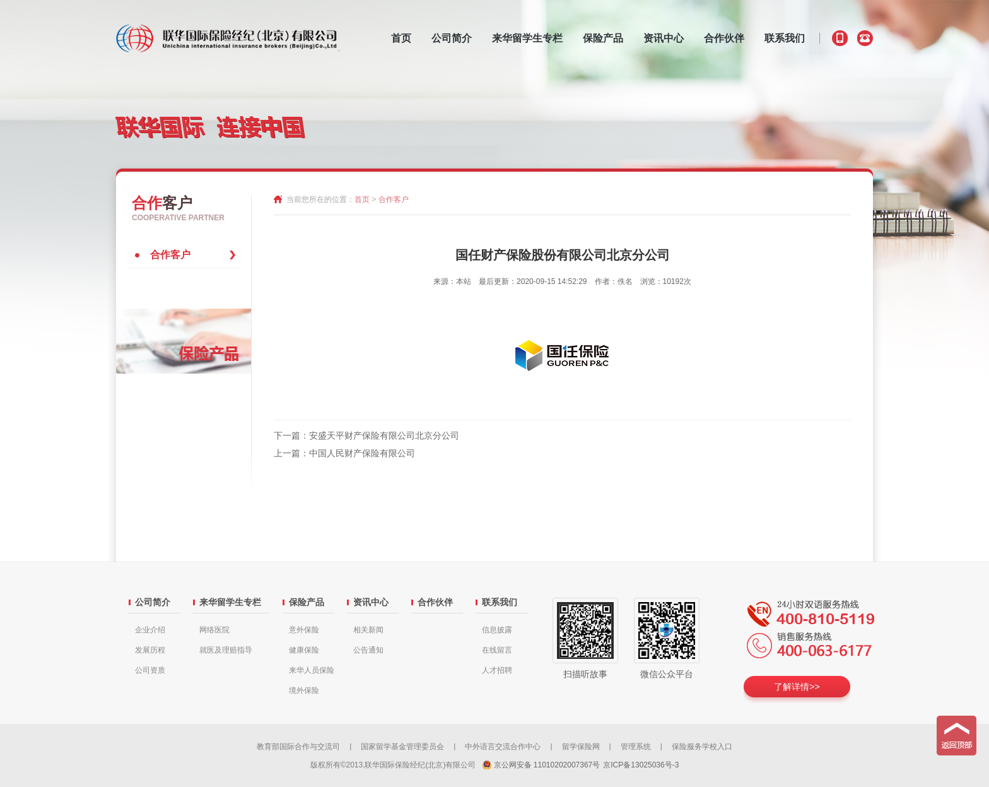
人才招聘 (497, 670)
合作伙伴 (724, 38)
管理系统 (636, 746)
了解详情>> (796, 687)
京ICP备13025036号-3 (641, 764)
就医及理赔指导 (225, 650)
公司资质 (150, 670)
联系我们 (784, 38)
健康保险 (304, 650)
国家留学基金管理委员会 (402, 746)
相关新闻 (368, 629)
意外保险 (304, 629)
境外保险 (304, 690)
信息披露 (497, 629)
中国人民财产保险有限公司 (362, 453)
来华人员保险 (311, 670)
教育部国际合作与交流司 (298, 746)
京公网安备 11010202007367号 (547, 764)
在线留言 (497, 650)
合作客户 (170, 254)
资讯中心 (663, 38)
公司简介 (451, 38)
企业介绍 (150, 629)
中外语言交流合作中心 (503, 746)
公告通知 (368, 650)
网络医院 (214, 629)
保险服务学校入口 (702, 746)
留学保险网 (581, 746)
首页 (401, 38)
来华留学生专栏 (527, 38)
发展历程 (150, 650)
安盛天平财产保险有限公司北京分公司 (384, 435)
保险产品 (603, 38)
